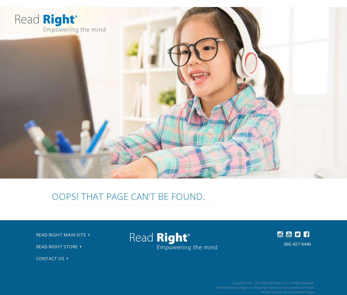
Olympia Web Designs (301, 292)
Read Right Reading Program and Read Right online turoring (251, 288)
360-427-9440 (297, 244)
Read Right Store (57, 247)
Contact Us (50, 258)
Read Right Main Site (61, 235)
